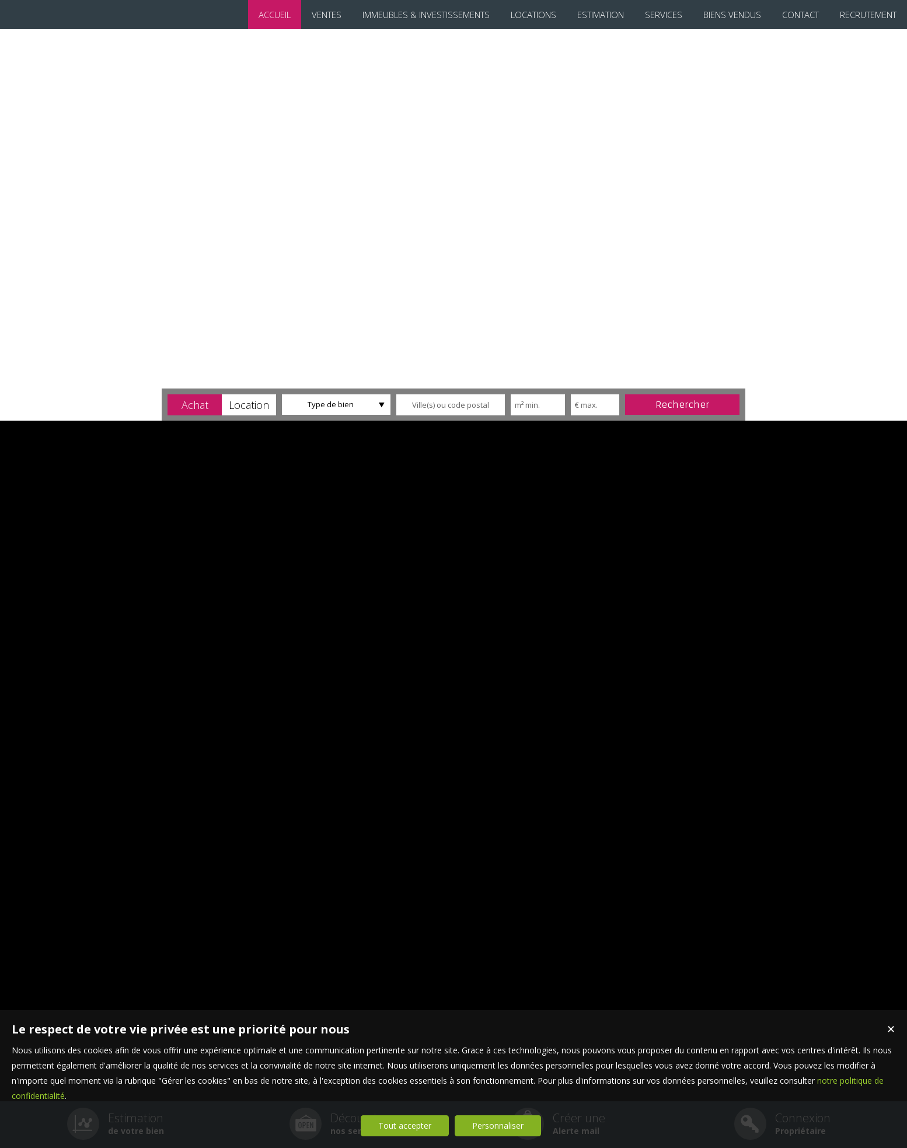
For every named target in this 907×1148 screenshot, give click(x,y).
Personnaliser (498, 1125)
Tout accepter (404, 1125)
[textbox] (450, 404)
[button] (195, 404)
